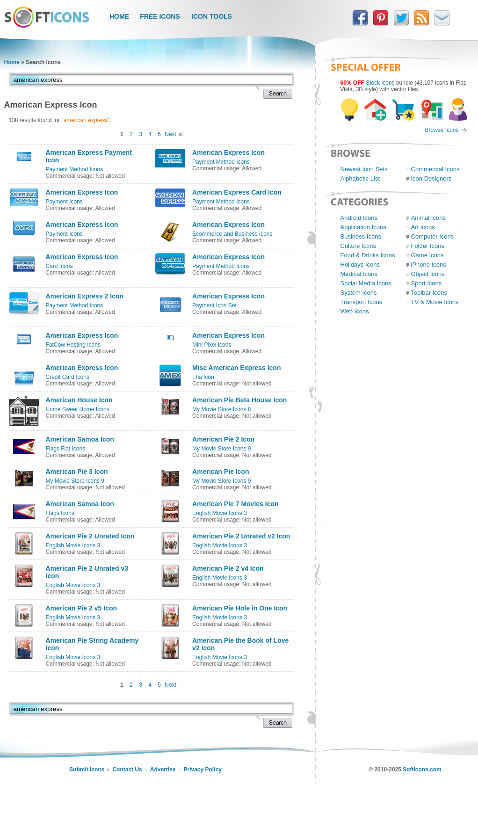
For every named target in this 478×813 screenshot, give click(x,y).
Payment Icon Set (214, 305)
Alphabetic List (360, 178)
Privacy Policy (203, 769)
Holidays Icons (360, 264)
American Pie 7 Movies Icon (235, 504)
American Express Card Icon (237, 192)
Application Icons (363, 227)
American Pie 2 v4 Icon (228, 568)
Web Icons (354, 311)
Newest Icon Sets (364, 169)
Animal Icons (428, 217)
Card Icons (59, 266)
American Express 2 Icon (85, 296)
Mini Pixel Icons (211, 344)
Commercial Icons (435, 169)
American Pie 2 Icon (223, 439)
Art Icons (423, 227)
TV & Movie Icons (435, 301)
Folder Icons (428, 245)
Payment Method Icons (74, 169)
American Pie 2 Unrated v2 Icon (241, 536)
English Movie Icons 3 (219, 513)
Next (170, 134)
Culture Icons (358, 245)
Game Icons (427, 255)
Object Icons (428, 273)
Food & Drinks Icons (367, 255)
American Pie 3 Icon (77, 471)
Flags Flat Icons (66, 448)
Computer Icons (432, 236)
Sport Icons (426, 283)
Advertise (163, 769)
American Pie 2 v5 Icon (81, 608)
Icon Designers (431, 178)
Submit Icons (86, 769)
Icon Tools (211, 16)
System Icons (358, 292)
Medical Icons (358, 273)
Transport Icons (361, 301)
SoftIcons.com (422, 769)
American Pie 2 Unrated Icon (90, 536)
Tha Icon (203, 377)
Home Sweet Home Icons (77, 409)
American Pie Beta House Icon (239, 400)
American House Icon (79, 400)
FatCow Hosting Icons (73, 344)
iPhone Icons (428, 264)
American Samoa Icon (80, 439)
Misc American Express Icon (236, 367)
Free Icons (160, 16)
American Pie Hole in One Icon (239, 608)
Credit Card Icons (67, 377)
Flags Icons (60, 513)
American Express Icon (228, 152)
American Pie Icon (220, 471)
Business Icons (360, 236)
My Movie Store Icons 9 (221, 448)
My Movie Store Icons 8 (221, 409)
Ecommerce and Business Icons (232, 234)
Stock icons (380, 83)
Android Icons (359, 217)
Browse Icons (441, 130)
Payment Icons (64, 201)
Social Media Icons (365, 283)
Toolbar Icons (429, 292)
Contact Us (127, 769)
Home (119, 16)
